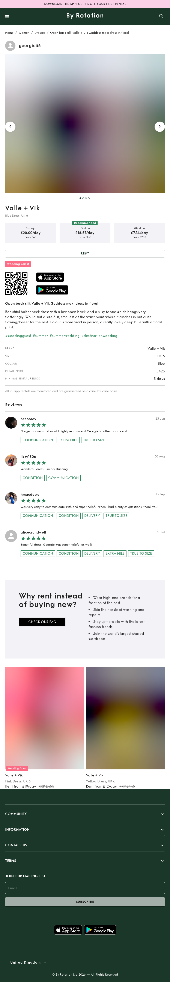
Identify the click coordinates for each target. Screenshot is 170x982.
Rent (85, 253)
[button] (85, 814)
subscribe (85, 901)
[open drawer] (7, 16)
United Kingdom (25, 963)
